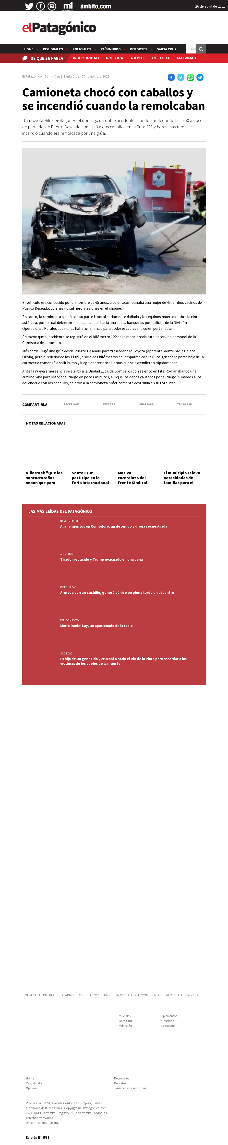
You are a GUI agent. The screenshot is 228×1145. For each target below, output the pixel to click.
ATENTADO (66, 554)
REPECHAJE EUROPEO (182, 995)
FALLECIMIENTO (69, 620)
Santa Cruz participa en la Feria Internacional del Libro (90, 480)
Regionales (53, 49)
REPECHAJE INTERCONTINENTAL (138, 995)
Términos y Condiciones (130, 1088)
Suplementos (168, 1016)
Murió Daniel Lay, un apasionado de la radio (96, 625)
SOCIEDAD (66, 653)
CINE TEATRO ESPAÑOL (95, 995)
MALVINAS (186, 58)
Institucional (168, 1026)
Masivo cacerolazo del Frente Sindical (132, 478)
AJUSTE (137, 58)
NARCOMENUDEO (70, 521)
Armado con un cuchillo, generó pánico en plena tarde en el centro (117, 592)
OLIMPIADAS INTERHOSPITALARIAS (49, 995)
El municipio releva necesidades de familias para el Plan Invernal (182, 480)
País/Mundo (111, 49)
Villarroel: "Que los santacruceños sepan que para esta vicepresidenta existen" (44, 485)
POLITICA (114, 58)
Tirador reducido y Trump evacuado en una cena (101, 559)
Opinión (31, 1088)
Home (29, 49)
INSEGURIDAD (86, 58)
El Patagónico (32, 76)
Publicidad (167, 1021)
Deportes (138, 49)
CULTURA (161, 58)
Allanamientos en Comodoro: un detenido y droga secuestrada (113, 526)
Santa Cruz (167, 49)
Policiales (81, 49)
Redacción (125, 1026)
